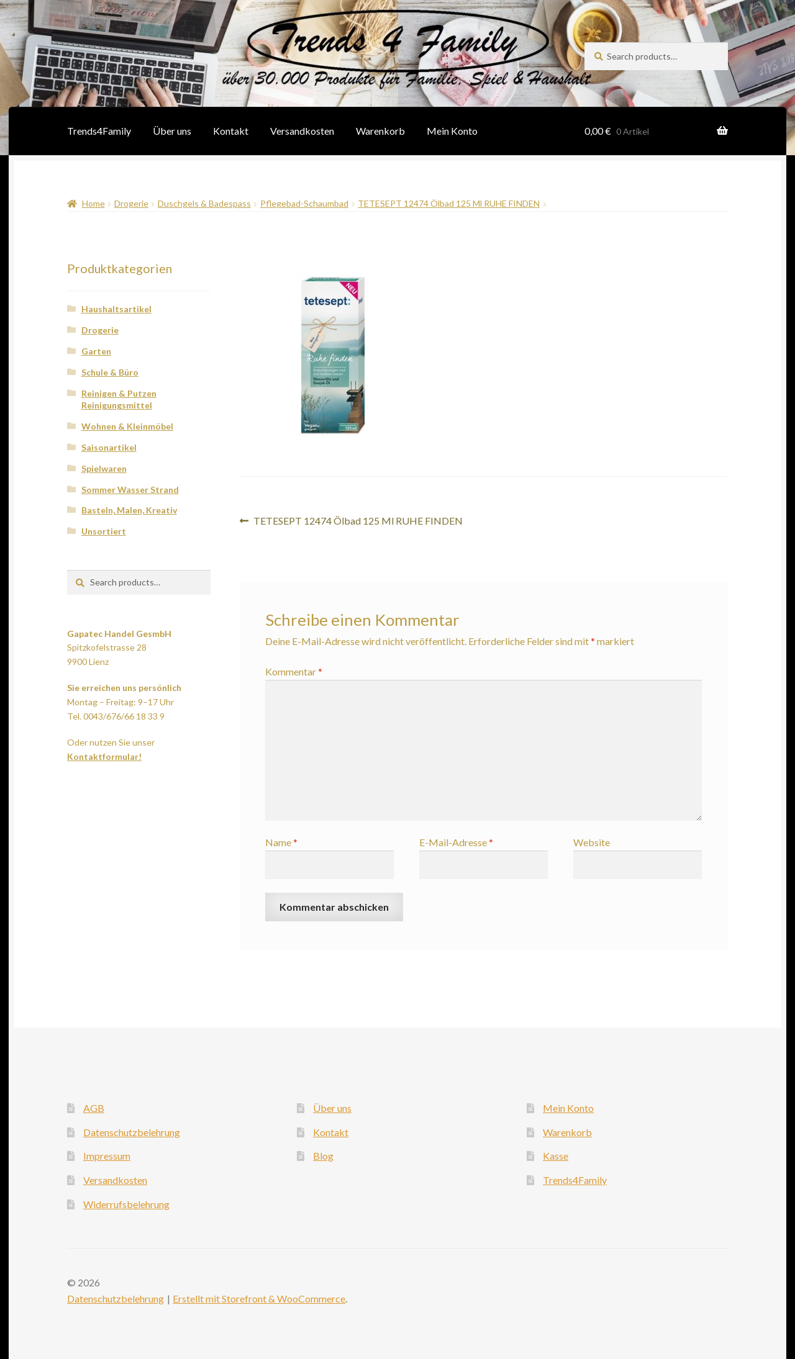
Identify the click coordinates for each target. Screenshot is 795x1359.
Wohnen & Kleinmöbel (127, 426)
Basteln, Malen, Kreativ (129, 510)
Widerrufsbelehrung (126, 1204)
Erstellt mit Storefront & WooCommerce (259, 1298)
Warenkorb (380, 131)
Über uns (172, 131)
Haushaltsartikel (116, 309)
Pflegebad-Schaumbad (304, 203)
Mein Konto (452, 131)
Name (281, 842)
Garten (96, 351)
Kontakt (230, 131)
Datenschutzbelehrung (131, 1132)
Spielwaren (104, 468)
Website (591, 842)
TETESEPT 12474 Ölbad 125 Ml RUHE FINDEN (449, 203)
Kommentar (293, 671)
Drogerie (131, 203)
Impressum (106, 1156)
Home (93, 203)
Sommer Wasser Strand (130, 489)
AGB (93, 1108)
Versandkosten (302, 131)
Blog (323, 1156)
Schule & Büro (110, 372)
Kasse (555, 1156)
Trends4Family (99, 131)
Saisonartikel (109, 447)
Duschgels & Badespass (204, 203)
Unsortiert (103, 531)
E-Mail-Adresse (456, 842)
